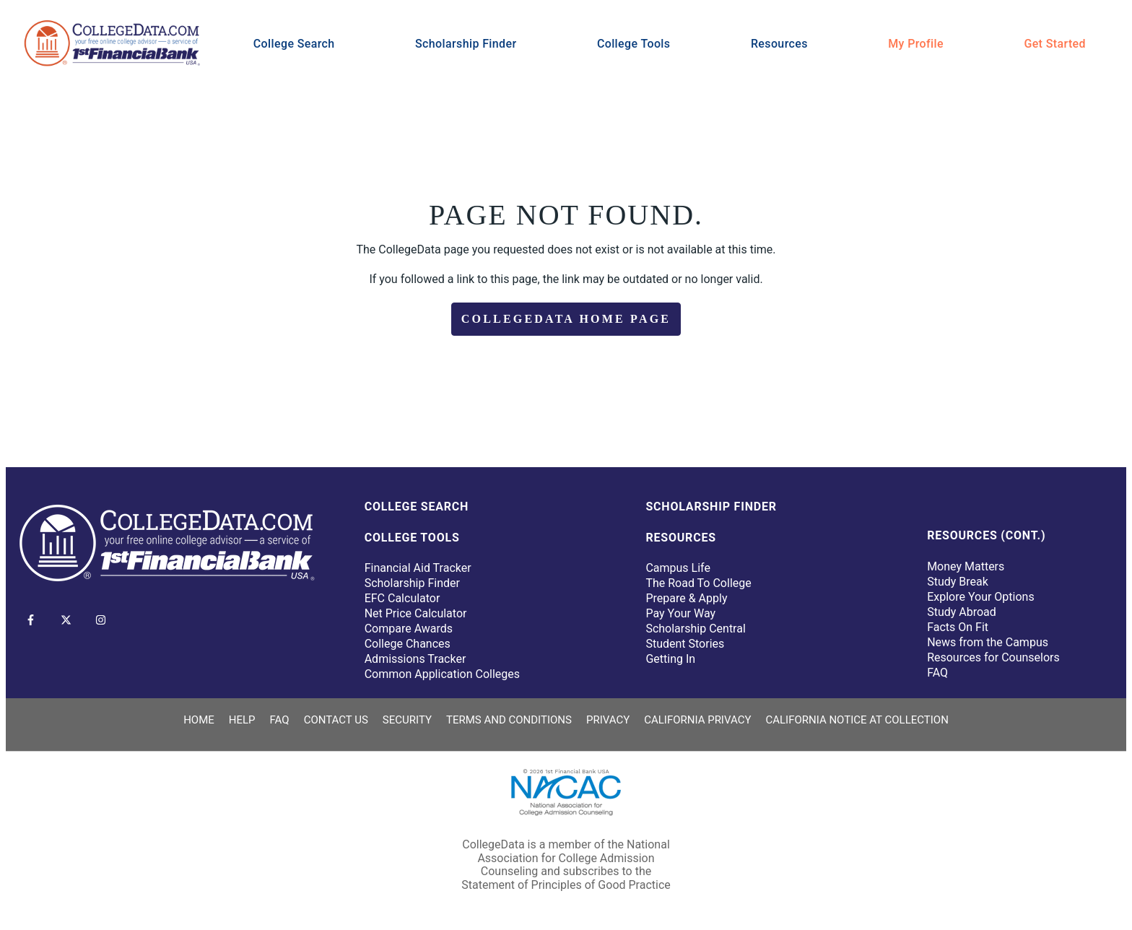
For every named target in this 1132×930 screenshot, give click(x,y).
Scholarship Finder (465, 44)
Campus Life (677, 568)
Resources (779, 44)
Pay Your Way (680, 613)
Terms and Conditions (509, 719)
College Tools (634, 44)
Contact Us (336, 719)
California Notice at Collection (856, 719)
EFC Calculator (402, 598)
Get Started (1055, 44)
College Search (294, 44)
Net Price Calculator (416, 613)
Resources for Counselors (993, 657)
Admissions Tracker (415, 659)
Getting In (670, 659)
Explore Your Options (981, 597)
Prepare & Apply (686, 598)
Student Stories (684, 644)
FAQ (937, 672)
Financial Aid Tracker (418, 568)
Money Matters (965, 566)
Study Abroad (961, 612)
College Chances (407, 644)
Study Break (957, 581)
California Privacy (697, 719)
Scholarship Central (695, 628)
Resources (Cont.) (986, 535)
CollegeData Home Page (566, 319)
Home (198, 719)
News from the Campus (987, 642)
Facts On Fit (957, 627)
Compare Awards (409, 628)
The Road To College (698, 583)
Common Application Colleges (442, 674)
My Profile (916, 44)
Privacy (608, 719)
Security (407, 719)
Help (242, 719)
